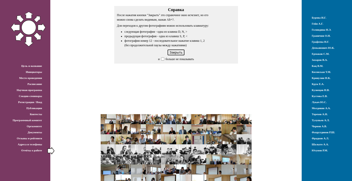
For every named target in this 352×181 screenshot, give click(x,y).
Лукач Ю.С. (319, 102)
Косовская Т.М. (321, 71)
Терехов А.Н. (320, 114)
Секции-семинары (30, 96)
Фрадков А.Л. (320, 138)
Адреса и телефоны (30, 144)
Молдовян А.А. (321, 108)
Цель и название (31, 65)
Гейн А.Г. (317, 23)
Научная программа (29, 90)
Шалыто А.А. (320, 144)
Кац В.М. (317, 65)
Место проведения (30, 77)
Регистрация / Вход (30, 102)
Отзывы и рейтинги (29, 138)
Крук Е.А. (318, 83)
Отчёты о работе (31, 150)
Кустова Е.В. (320, 96)
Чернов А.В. (319, 126)
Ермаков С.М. (320, 53)
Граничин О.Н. (321, 35)
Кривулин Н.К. (321, 77)
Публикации (34, 108)
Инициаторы (34, 71)
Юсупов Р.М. (320, 150)
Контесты (36, 114)
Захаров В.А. (320, 59)
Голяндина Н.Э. (321, 29)
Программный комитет (27, 120)
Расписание (34, 83)
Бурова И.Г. (319, 17)
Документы (35, 132)
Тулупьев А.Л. (321, 120)
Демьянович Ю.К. (323, 47)
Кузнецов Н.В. (321, 90)
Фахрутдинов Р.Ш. (323, 132)
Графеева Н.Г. (320, 41)
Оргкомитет (34, 126)
